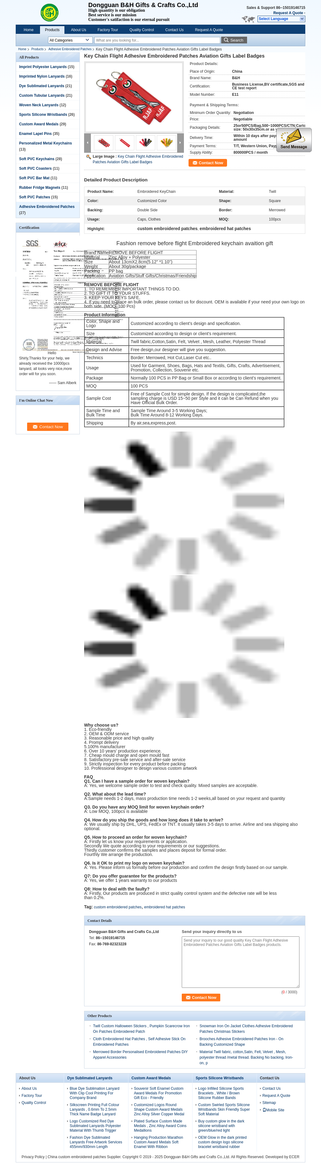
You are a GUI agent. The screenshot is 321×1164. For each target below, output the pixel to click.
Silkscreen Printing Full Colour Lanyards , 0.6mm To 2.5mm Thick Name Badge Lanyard (94, 1109)
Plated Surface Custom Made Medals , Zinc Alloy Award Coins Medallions (160, 1126)
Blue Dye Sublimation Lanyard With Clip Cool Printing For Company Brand (94, 1093)
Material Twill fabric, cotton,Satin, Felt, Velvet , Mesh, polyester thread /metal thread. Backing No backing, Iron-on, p (246, 1057)
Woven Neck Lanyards (39, 105)
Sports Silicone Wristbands (43, 114)
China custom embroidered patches (77, 1157)
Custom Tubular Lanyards (42, 95)
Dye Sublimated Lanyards (41, 86)
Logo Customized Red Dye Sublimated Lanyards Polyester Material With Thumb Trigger (95, 1126)
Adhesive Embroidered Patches (69, 49)
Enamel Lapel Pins (35, 134)
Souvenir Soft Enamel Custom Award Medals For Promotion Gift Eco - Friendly (159, 1093)
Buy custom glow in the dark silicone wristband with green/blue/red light (221, 1126)
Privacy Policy (33, 1157)
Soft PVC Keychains (37, 159)
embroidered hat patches (164, 907)
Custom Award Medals (39, 124)
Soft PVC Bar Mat (34, 178)
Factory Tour (108, 30)
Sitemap (269, 1103)
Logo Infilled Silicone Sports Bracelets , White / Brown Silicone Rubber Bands (221, 1093)
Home (29, 30)
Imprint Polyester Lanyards (43, 67)
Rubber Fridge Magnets (39, 187)
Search (236, 40)
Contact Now (211, 162)
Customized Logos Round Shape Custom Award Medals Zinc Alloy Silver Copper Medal (159, 1109)
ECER (294, 1157)
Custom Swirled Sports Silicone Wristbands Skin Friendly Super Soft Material (224, 1109)
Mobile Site (273, 1110)
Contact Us (174, 30)
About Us (78, 30)
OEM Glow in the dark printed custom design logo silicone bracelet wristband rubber (222, 1142)
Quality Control (141, 30)
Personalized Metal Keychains (45, 143)
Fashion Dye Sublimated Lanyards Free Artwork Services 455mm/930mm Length (96, 1142)
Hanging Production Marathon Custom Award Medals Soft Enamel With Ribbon (158, 1142)
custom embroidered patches (118, 907)
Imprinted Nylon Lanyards (42, 76)
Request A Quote (288, 13)
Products (52, 30)
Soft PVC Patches (34, 197)
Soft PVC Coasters (35, 168)
